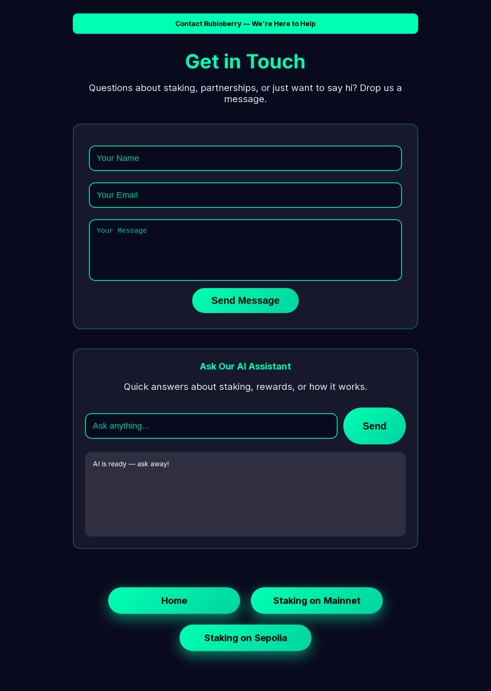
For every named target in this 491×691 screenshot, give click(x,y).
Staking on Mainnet (317, 609)
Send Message (245, 309)
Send (374, 435)
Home (174, 609)
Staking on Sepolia (245, 647)
